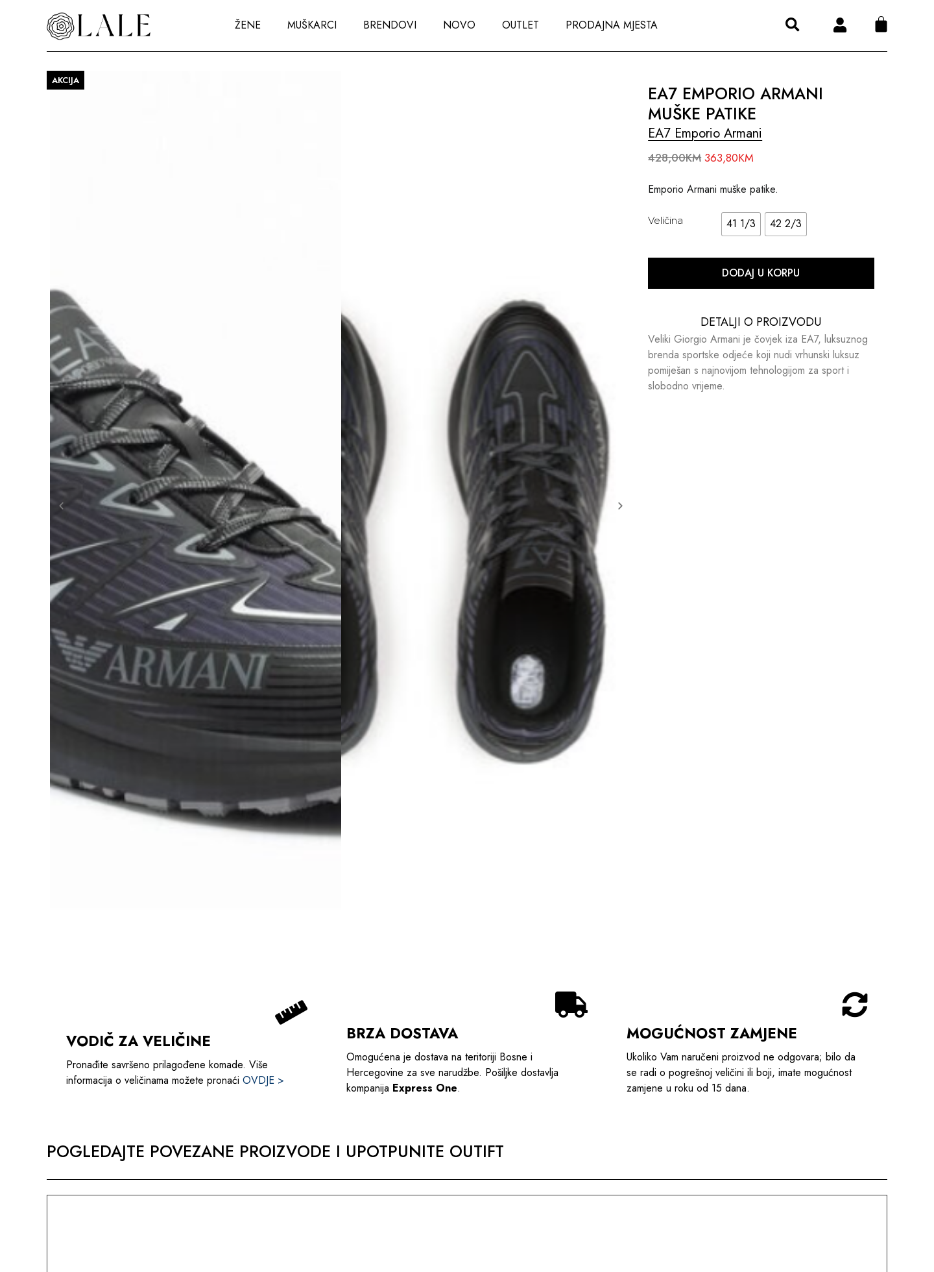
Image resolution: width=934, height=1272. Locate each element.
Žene (248, 25)
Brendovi (389, 25)
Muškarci (312, 25)
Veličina (665, 220)
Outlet (520, 25)
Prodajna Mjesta (612, 25)
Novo (459, 25)
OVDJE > (263, 1080)
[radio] (741, 224)
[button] (792, 25)
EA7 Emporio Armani (705, 133)
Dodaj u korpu (761, 272)
